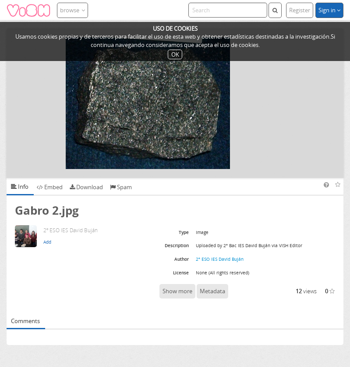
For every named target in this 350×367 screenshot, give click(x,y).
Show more (177, 291)
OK (175, 54)
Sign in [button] (329, 10)
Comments (25, 321)
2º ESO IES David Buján (220, 259)
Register (299, 10)
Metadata (212, 291)
